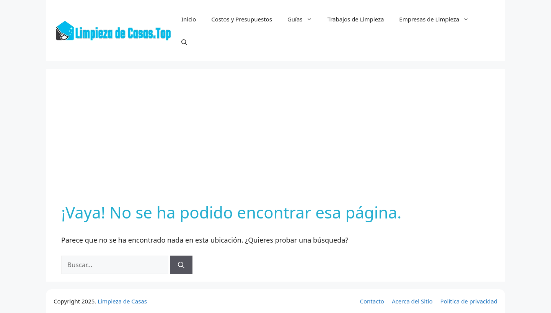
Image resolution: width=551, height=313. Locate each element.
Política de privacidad (468, 301)
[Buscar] (181, 265)
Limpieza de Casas (122, 301)
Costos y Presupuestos (241, 19)
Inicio (188, 19)
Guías (303, 19)
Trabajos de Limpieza (356, 19)
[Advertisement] (275, 141)
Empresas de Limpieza (437, 19)
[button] (184, 42)
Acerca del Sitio (412, 301)
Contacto (372, 301)
